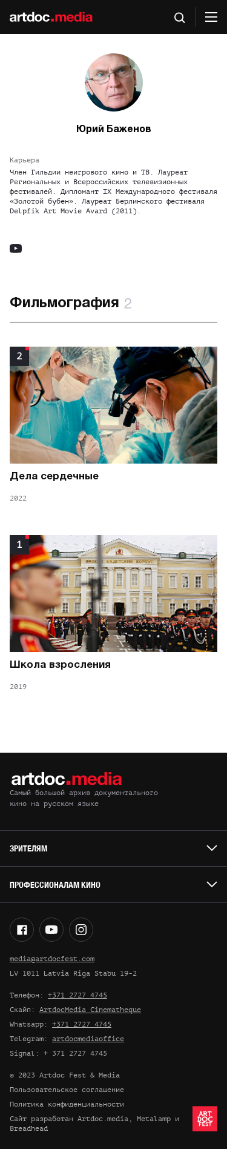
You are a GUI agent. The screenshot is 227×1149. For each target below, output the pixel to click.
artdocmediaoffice (88, 1038)
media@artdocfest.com (52, 958)
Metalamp (154, 1118)
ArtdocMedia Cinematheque (90, 1009)
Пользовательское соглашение (67, 1089)
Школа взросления (60, 665)
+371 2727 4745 (77, 995)
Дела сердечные (54, 476)
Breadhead (29, 1128)
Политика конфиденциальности (67, 1104)
